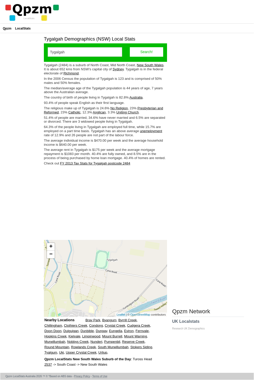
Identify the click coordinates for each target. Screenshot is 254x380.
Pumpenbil (112, 342)
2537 (48, 364)
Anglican (99, 112)
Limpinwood (91, 336)
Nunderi (96, 342)
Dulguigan (71, 331)
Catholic (74, 112)
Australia (135, 97)
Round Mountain (56, 347)
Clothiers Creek (75, 325)
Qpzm (7, 28)
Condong (96, 325)
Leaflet (121, 314)
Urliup (102, 352)
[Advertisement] (105, 203)
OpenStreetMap (140, 314)
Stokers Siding (141, 347)
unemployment (151, 131)
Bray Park (92, 320)
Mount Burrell (112, 336)
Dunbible (87, 331)
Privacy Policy (82, 376)
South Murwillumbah (113, 347)
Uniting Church (127, 112)
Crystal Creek (115, 325)
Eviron (129, 331)
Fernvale (142, 331)
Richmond (71, 73)
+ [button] (51, 247)
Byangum (109, 320)
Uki (61, 352)
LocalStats (23, 28)
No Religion (119, 108)
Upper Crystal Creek (81, 352)
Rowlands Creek (83, 347)
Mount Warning (135, 336)
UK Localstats (191, 324)
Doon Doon (53, 331)
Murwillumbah (54, 342)
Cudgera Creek (138, 325)
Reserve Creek (133, 342)
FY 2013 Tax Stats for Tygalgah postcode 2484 (95, 163)
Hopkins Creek (55, 336)
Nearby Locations (59, 320)
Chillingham (53, 325)
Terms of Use (99, 376)
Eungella (115, 331)
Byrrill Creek (127, 320)
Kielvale (74, 336)
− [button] (51, 254)
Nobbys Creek (78, 342)
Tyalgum (50, 352)
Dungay (101, 331)
